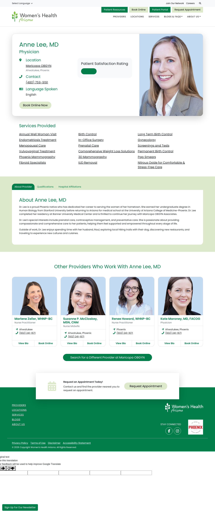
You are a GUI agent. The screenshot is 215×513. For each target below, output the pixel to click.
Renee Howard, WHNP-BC (131, 319)
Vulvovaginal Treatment (37, 151)
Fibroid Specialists (32, 163)
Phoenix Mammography (37, 157)
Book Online (139, 9)
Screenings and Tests (153, 146)
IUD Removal (87, 163)
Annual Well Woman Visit (37, 134)
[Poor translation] (11, 468)
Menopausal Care (32, 146)
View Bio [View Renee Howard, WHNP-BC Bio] (121, 343)
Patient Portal (160, 9)
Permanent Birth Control (155, 151)
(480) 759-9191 (37, 82)
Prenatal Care (88, 146)
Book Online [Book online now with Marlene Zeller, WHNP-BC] (46, 343)
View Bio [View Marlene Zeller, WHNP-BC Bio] (23, 343)
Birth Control (87, 134)
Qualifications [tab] (45, 187)
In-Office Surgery (91, 140)
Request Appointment (188, 9)
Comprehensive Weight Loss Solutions (106, 151)
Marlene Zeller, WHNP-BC (33, 319)
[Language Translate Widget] (22, 3)
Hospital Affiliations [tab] (70, 187)
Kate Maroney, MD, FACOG (180, 319)
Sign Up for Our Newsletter (20, 507)
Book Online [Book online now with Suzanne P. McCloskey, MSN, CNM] (94, 343)
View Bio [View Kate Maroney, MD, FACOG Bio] (169, 343)
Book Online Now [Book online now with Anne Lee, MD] (35, 105)
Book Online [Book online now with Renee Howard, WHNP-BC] (143, 343)
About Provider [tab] (23, 187)
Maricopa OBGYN (38, 66)
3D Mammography (92, 157)
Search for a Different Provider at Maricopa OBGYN (107, 357)
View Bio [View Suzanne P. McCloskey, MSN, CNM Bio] (72, 343)
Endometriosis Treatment (37, 140)
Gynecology (147, 140)
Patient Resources (114, 9)
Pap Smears (147, 157)
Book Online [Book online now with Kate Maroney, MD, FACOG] (192, 343)
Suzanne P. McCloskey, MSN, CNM (80, 321)
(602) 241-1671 (27, 333)
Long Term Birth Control (155, 134)
